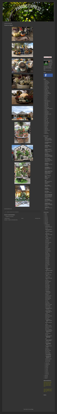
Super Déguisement (48, 298)
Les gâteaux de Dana (48, 295)
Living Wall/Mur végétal (47, 108)
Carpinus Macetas (47, 305)
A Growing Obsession (48, 142)
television (45, 133)
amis (45, 80)
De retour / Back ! (47, 361)
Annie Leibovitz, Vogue (48, 272)
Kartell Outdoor (47, 351)
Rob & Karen (47, 328)
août (46, 365)
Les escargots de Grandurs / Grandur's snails (48, 320)
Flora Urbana (47, 191)
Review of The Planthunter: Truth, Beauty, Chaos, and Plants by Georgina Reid (48, 196)
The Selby (46, 334)
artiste (45, 83)
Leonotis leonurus (47, 333)
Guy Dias (46, 228)
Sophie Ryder (47, 282)
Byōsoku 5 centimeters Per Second (48, 230)
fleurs (45, 97)
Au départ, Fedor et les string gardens (48, 312)
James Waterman (47, 248)
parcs (45, 116)
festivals (45, 95)
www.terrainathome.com (8, 208)
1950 (46, 338)
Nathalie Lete (47, 257)
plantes (45, 123)
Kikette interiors (47, 314)
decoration (45, 92)
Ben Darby (46, 252)
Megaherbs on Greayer (48, 304)
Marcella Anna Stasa (48, 242)
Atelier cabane (47, 253)
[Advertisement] (48, 39)
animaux (45, 81)
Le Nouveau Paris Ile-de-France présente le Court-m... (48, 331)
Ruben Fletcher (47, 299)
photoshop (45, 122)
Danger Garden (47, 145)
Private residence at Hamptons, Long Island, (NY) (48, 357)
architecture (46, 82)
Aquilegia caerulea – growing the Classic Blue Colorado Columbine (48, 173)
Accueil (22, 218)
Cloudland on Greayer (48, 358)
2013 (45, 218)
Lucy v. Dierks (47, 243)
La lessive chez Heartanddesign (48, 291)
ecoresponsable (46, 93)
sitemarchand (46, 130)
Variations (46, 324)
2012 (45, 219)
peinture (45, 118)
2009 (45, 223)
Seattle (45, 129)
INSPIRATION (47, 258)
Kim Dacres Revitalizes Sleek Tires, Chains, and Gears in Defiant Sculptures (48, 139)
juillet (46, 366)
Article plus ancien (37, 218)
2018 (45, 214)
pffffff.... (45, 120)
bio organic (46, 88)
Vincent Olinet (47, 273)
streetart (45, 132)
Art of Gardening (47, 199)
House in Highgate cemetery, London (48, 354)
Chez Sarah (47, 318)
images (45, 103)
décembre (46, 224)
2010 (45, 222)
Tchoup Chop (47, 259)
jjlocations (46, 247)
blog (45, 89)
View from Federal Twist (48, 194)
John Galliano (47, 263)
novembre (46, 225)
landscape (45, 107)
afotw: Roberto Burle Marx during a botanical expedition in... (48, 182)
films (45, 96)
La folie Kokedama (48, 310)
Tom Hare (46, 300)
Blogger (32, 409)
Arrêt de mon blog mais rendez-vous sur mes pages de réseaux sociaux (48, 160)
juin (46, 367)
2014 (45, 217)
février (46, 372)
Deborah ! (46, 267)
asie (45, 84)
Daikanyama (47, 294)
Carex (46, 180)
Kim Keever (47, 244)
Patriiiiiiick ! (46, 236)
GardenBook (47, 163)
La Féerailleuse (47, 167)
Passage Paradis (47, 203)
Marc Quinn (47, 280)
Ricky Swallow (47, 286)
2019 (45, 213)
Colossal (46, 137)
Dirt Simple (46, 188)
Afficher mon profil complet (47, 70)
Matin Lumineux (47, 185)
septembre (47, 364)
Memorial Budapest (48, 281)
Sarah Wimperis (47, 285)
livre (45, 109)
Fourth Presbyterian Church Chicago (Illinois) (48, 344)
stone (45, 131)
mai (46, 369)
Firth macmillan (47, 249)
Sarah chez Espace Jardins (48, 238)
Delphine (51, 61)
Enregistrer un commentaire (9, 216)
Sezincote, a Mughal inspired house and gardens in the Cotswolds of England (48, 155)
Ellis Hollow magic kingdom (47, 269)
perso (45, 119)
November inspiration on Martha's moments (48, 340)
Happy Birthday (47, 303)
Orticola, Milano (47, 287)
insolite (45, 104)
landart (45, 106)
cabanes (45, 90)
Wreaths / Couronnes (48, 325)
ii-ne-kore (46, 313)
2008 (45, 375)
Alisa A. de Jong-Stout (48, 329)
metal (45, 110)
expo (45, 94)
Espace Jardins (47, 264)
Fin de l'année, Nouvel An (48, 192)
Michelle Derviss (47, 293)
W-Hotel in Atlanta (47, 352)
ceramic (45, 91)
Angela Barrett (47, 233)
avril (46, 370)
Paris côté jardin (47, 158)
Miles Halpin (47, 283)
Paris (45, 117)
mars (46, 371)
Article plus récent (7, 218)
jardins (45, 105)
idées (45, 102)
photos (45, 121)
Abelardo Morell (47, 254)
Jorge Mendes (47, 262)
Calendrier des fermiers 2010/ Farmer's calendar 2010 (48, 337)
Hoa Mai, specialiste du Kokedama (48, 308)
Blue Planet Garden (48, 350)
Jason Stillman (47, 288)
